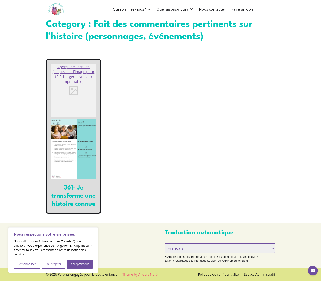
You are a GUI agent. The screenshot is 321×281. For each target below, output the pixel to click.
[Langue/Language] (220, 248)
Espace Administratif (259, 274)
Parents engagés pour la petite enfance (87, 274)
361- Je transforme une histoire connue (73, 196)
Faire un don (242, 9)
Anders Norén (149, 274)
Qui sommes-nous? (129, 9)
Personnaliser (27, 264)
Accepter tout (80, 264)
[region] (53, 250)
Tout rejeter (53, 264)
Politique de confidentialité (218, 274)
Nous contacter (212, 9)
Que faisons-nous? (172, 9)
